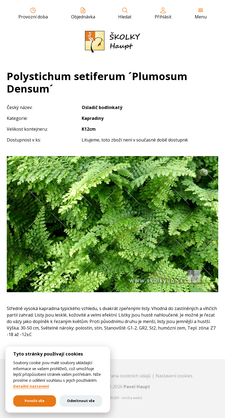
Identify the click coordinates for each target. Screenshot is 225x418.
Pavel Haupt (137, 387)
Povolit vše (34, 400)
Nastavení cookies (174, 376)
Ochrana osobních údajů (126, 376)
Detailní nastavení (31, 386)
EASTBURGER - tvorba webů (120, 397)
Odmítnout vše (81, 400)
